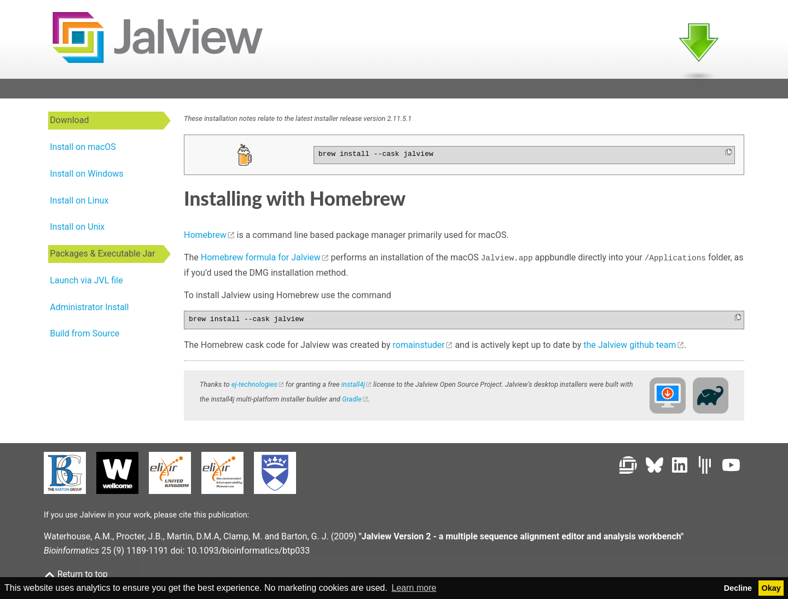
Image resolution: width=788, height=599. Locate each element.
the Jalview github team (629, 346)
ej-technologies (254, 385)
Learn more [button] (414, 587)
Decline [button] (738, 588)
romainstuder (419, 346)
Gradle (352, 400)
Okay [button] (771, 588)
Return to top (76, 574)
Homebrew (205, 238)
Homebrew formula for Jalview (261, 261)
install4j (353, 385)
